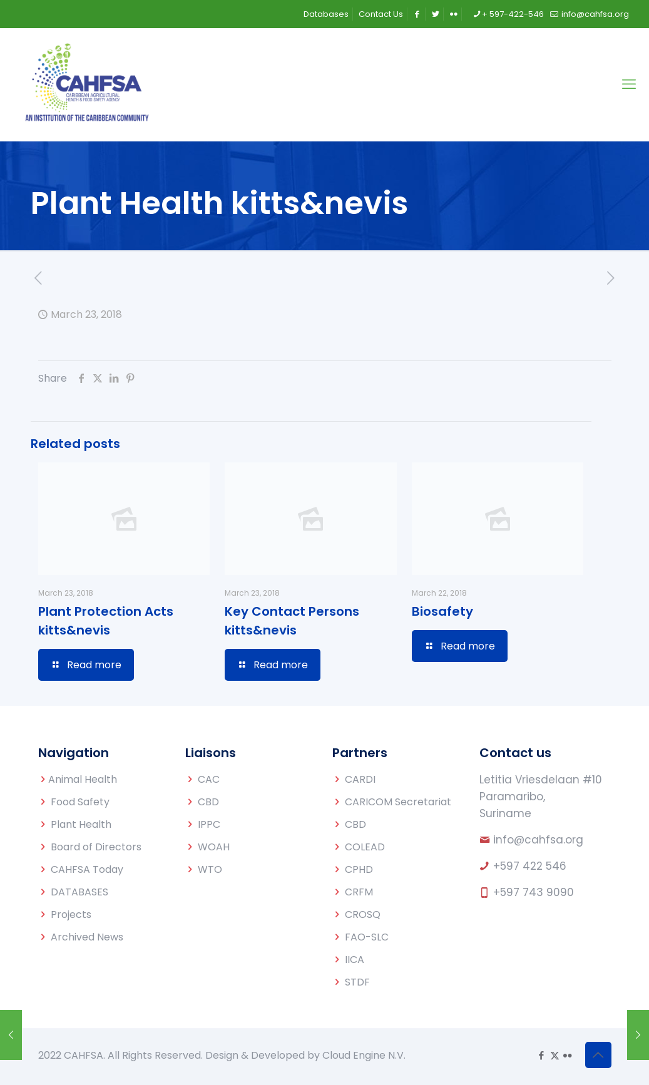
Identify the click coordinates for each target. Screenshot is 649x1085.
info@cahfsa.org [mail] (594, 14)
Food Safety (80, 802)
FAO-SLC (367, 937)
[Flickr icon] (568, 1055)
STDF (357, 982)
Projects (71, 914)
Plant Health (81, 824)
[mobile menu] (629, 84)
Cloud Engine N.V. (364, 1055)
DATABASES (79, 892)
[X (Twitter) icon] (555, 1055)
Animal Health (82, 779)
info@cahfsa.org (538, 839)
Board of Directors (96, 847)
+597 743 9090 (533, 892)
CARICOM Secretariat (398, 802)
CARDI (360, 779)
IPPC (209, 824)
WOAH (214, 847)
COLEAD (365, 847)
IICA (354, 959)
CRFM (359, 892)
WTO (210, 869)
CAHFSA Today (87, 869)
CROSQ (363, 914)
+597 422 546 (529, 866)
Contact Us (381, 14)
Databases (326, 14)
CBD (208, 802)
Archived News (87, 937)
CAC (209, 779)
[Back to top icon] (598, 1055)
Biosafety (442, 611)
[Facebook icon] (541, 1055)
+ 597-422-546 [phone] (513, 14)
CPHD (359, 869)
